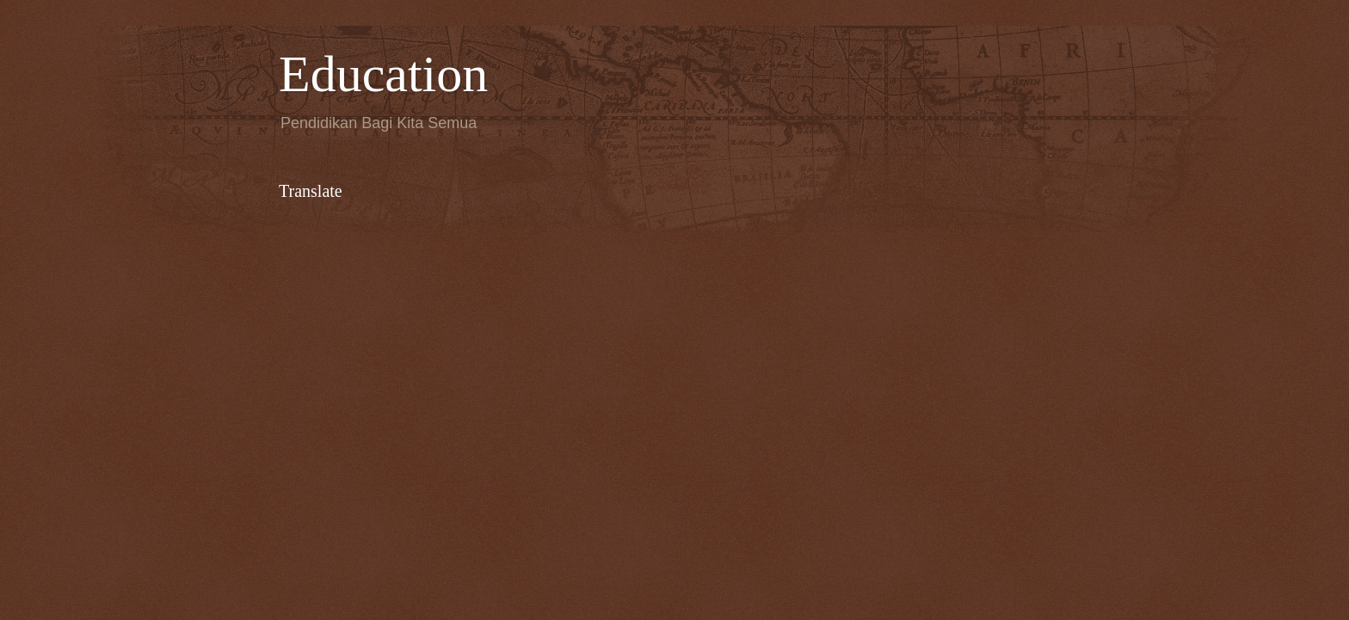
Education (383, 74)
